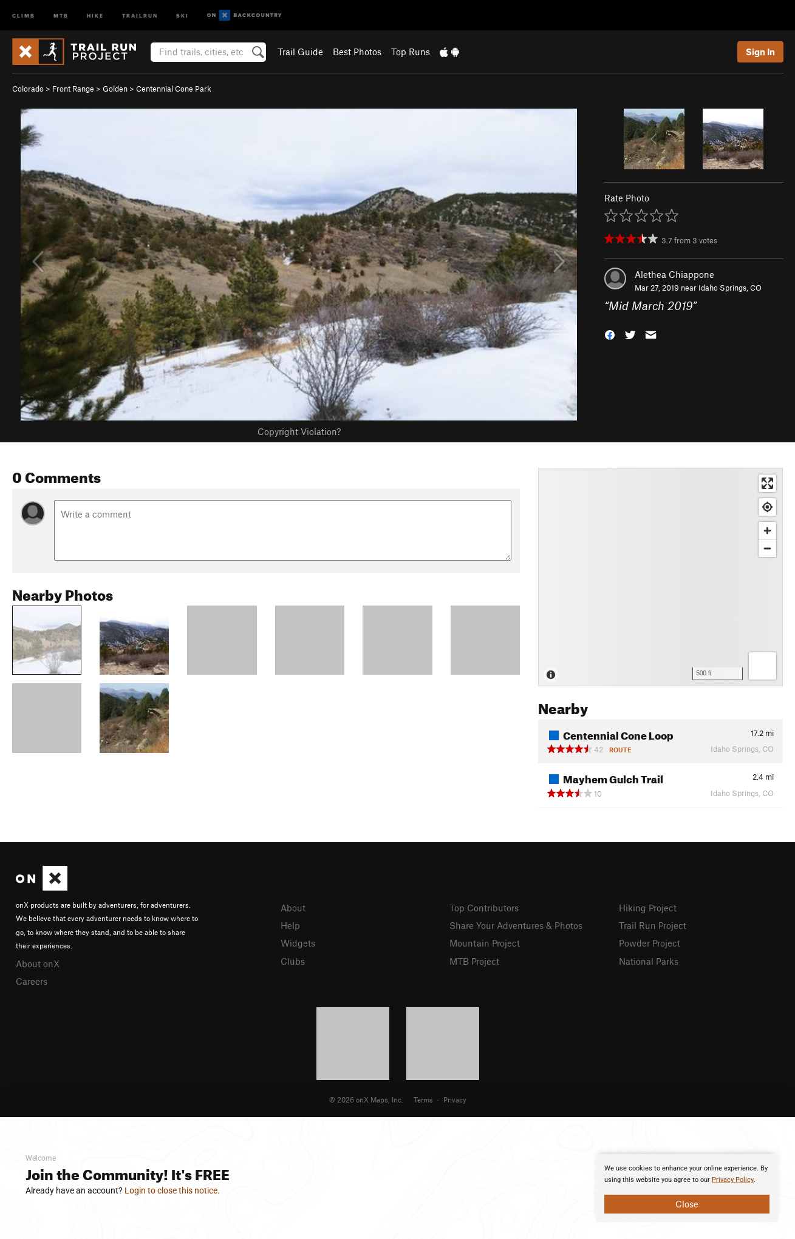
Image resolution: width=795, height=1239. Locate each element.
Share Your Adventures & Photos (515, 925)
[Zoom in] (767, 530)
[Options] (762, 666)
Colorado (28, 88)
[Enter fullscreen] (767, 483)
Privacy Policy (733, 1180)
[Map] (660, 577)
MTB (61, 15)
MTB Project (474, 961)
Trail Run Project (652, 925)
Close (686, 1203)
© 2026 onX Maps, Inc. (366, 1099)
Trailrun (140, 15)
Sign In (760, 51)
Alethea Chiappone (674, 274)
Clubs (293, 961)
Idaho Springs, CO (730, 287)
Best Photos (357, 51)
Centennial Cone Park (173, 88)
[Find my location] (767, 507)
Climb (23, 15)
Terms (423, 1099)
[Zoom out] (767, 548)
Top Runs (410, 51)
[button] (609, 334)
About (293, 907)
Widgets (298, 942)
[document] (686, 1188)
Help (290, 925)
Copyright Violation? (299, 431)
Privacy (454, 1099)
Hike (95, 15)
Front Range (73, 88)
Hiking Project (648, 907)
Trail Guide (300, 51)
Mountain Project (484, 942)
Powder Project (649, 942)
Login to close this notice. (172, 1190)
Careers (31, 981)
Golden (115, 88)
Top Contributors (484, 907)
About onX (38, 963)
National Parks (648, 961)
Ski (182, 15)
